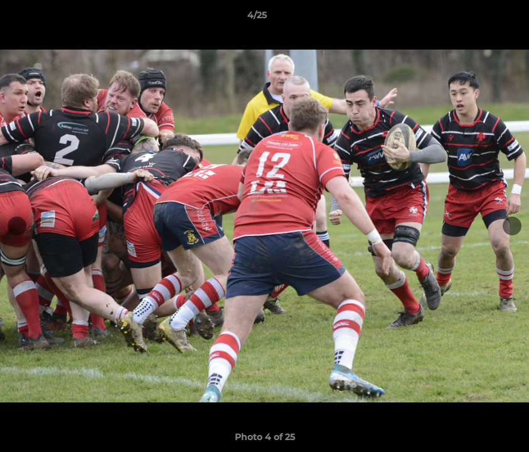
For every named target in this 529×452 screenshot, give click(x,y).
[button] (476, 18)
